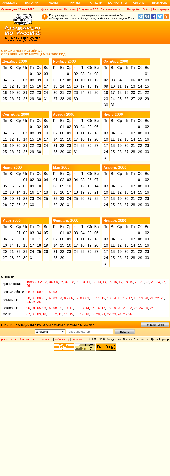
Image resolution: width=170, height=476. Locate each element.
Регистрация (161, 9)
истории (44, 325)
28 (25, 99)
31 (46, 99)
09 (39, 80)
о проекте (46, 339)
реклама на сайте (12, 339)
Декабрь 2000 (14, 61)
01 (32, 74)
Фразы (74, 2)
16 (39, 86)
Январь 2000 (114, 220)
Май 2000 (61, 167)
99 (34, 292)
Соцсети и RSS (88, 9)
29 (32, 99)
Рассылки (70, 9)
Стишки (96, 2)
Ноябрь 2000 (64, 61)
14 (25, 86)
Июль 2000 (113, 114)
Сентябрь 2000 (15, 114)
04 (5, 80)
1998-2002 (34, 282)
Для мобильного (51, 9)
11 (5, 86)
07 (25, 80)
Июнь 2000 (12, 167)
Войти (146, 9)
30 (39, 99)
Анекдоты (10, 2)
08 (32, 80)
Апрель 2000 (114, 167)
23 (39, 93)
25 (5, 99)
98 (28, 292)
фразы (71, 325)
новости (77, 339)
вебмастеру (61, 339)
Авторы (139, 2)
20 (18, 93)
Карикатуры (117, 2)
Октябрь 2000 (115, 61)
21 (25, 93)
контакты (32, 339)
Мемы (53, 2)
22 (32, 93)
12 (12, 86)
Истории (32, 2)
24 (46, 93)
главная (7, 325)
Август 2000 (63, 114)
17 (46, 86)
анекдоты (26, 325)
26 (12, 99)
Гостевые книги (110, 9)
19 (12, 93)
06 (18, 80)
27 (18, 99)
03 (46, 74)
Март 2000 (11, 220)
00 (39, 292)
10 (46, 80)
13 (18, 86)
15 (32, 86)
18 (5, 93)
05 (12, 80)
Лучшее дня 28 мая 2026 (17, 9)
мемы (58, 325)
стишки (86, 325)
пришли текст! (155, 324)
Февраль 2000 (65, 220)
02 (39, 74)
